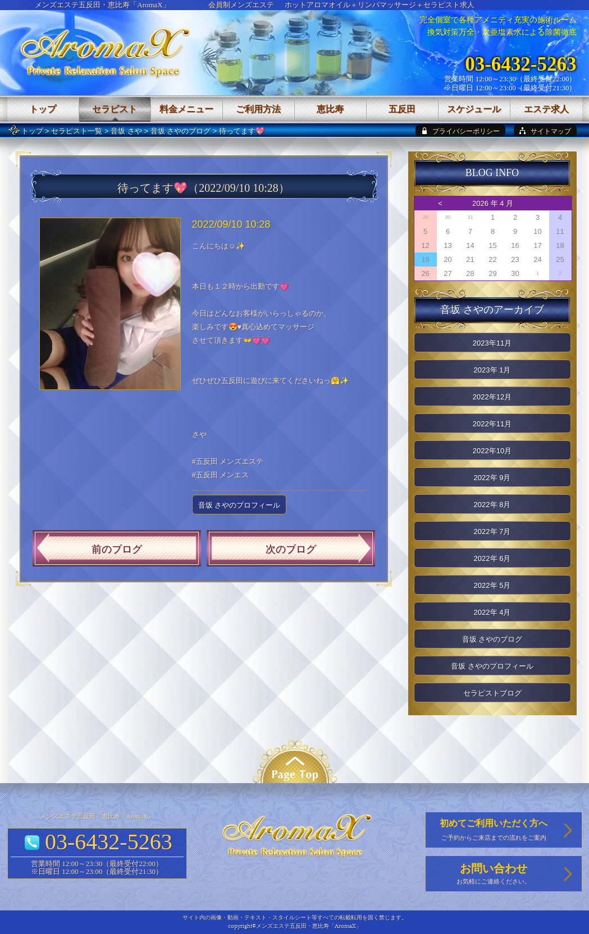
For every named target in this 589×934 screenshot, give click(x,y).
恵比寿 (330, 109)
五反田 (402, 109)
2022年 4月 (492, 612)
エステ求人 (546, 109)
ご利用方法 (258, 109)
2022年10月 (492, 451)
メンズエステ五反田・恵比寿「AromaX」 (102, 5)
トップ (32, 131)
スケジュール (474, 109)
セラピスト (114, 109)
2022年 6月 (492, 558)
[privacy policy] (460, 130)
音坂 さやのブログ (180, 131)
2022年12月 (492, 397)
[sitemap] (545, 130)
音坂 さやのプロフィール (239, 505)
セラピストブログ (492, 693)
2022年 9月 (492, 477)
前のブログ (117, 549)
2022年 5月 (492, 585)
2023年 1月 (492, 370)
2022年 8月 (492, 504)
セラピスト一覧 (76, 131)
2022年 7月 (492, 531)
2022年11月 (492, 424)
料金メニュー (186, 109)
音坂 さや (126, 131)
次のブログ (291, 549)
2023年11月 (492, 343)
